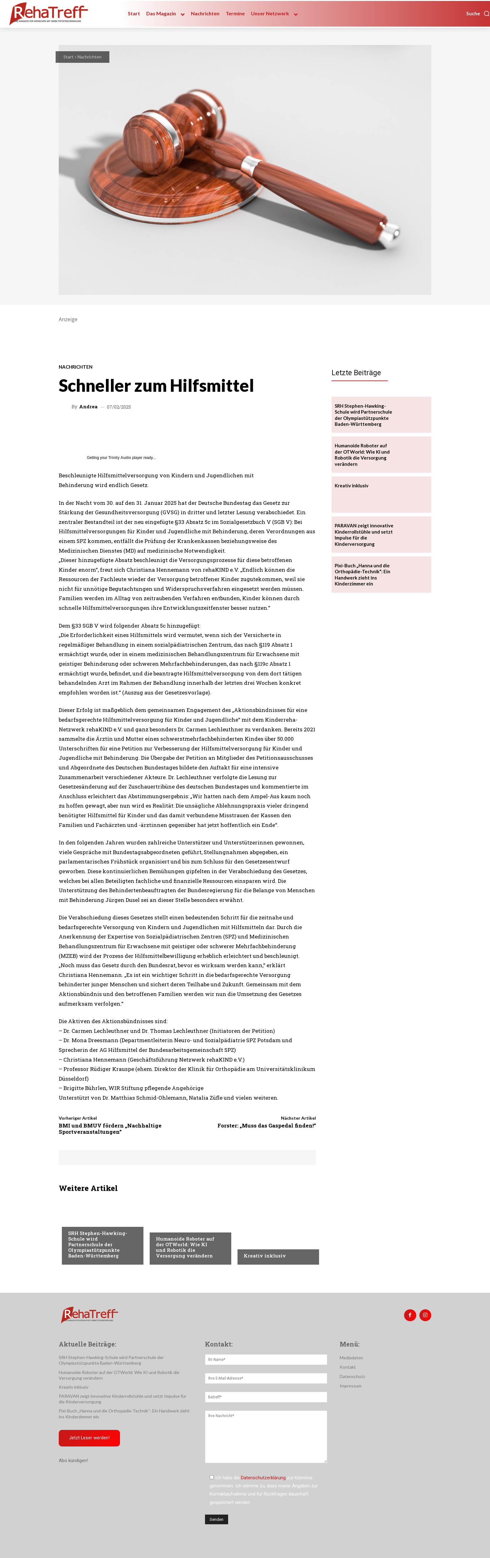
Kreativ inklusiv (265, 1255)
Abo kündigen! (73, 1461)
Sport (74, 1220)
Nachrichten (90, 56)
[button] (478, 13)
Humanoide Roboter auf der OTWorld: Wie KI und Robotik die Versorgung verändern (185, 1247)
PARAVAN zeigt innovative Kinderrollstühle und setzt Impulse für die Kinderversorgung (364, 535)
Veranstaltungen (175, 1226)
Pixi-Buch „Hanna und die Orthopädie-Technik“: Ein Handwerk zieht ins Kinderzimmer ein (362, 575)
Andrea (88, 406)
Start (68, 56)
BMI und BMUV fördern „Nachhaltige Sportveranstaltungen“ (110, 1128)
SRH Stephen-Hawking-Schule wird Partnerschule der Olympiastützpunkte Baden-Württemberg (97, 1244)
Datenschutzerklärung (263, 1478)
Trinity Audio (119, 457)
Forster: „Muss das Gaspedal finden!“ (267, 1125)
